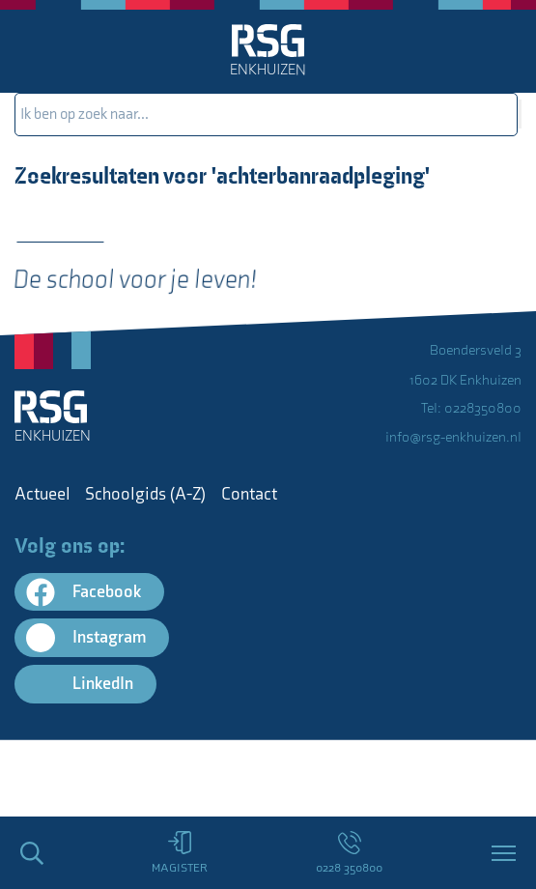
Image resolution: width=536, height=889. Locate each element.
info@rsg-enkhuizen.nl (453, 437)
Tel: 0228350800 (471, 408)
